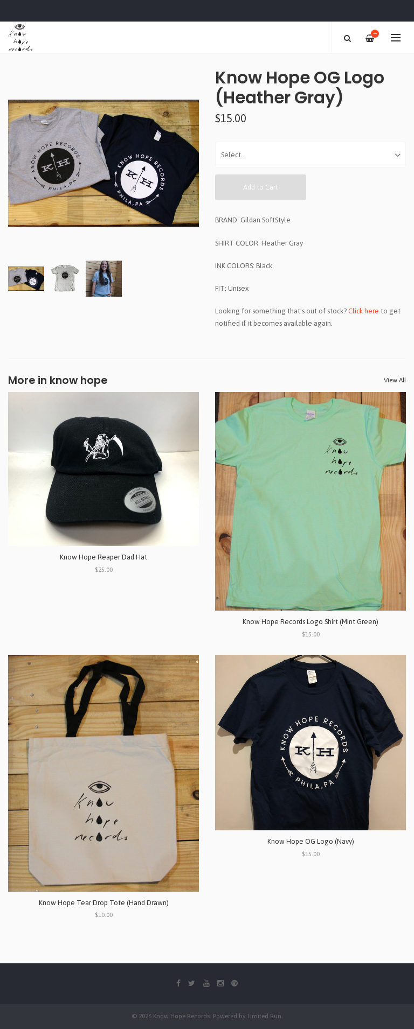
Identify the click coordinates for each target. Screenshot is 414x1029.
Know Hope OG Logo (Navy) (310, 841)
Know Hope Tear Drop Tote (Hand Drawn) (104, 903)
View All (395, 380)
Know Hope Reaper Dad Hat (103, 557)
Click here (363, 311)
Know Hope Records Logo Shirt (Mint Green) (310, 622)
